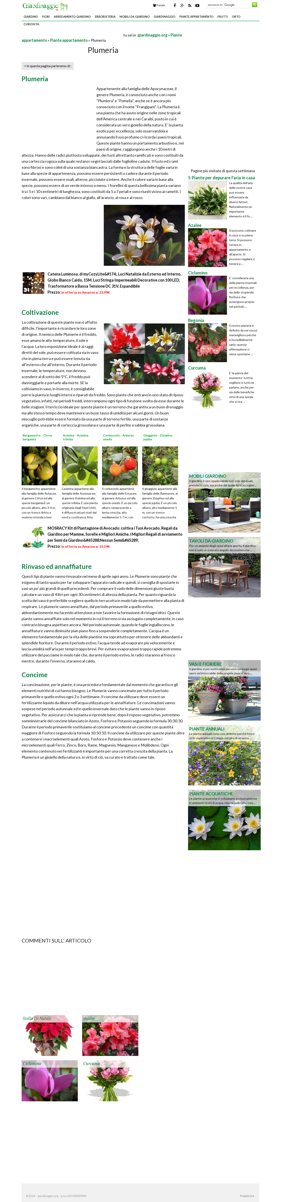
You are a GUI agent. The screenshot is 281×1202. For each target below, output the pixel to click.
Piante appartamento (196, 16)
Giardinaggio (164, 16)
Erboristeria (105, 16)
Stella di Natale (37, 1018)
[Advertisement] (72, 35)
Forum (159, 5)
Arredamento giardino (72, 16)
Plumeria (35, 79)
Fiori (46, 16)
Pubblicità (247, 1196)
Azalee (89, 1018)
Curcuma (91, 1063)
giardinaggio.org (153, 35)
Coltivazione (40, 312)
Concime (35, 674)
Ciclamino (32, 1063)
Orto (236, 16)
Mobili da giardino (135, 16)
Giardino (31, 16)
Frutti (222, 16)
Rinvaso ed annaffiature (57, 566)
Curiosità (31, 24)
